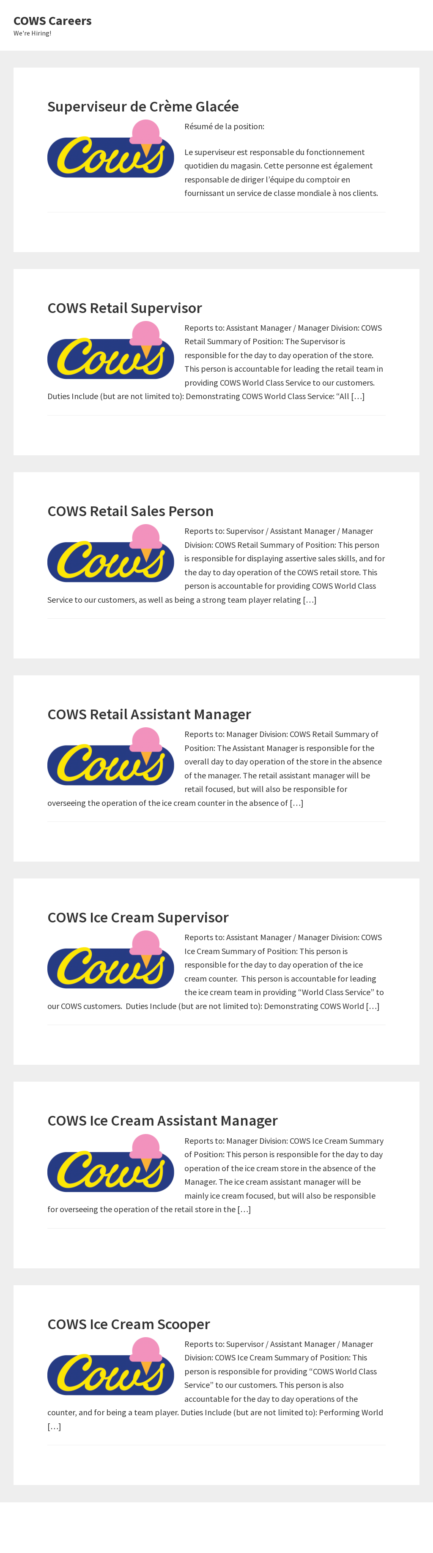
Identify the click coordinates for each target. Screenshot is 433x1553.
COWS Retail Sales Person (130, 510)
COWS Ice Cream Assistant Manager (162, 1120)
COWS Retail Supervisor (124, 307)
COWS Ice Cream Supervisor (138, 917)
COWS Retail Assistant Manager (149, 713)
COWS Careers (53, 20)
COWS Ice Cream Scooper (128, 1323)
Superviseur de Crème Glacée (143, 106)
